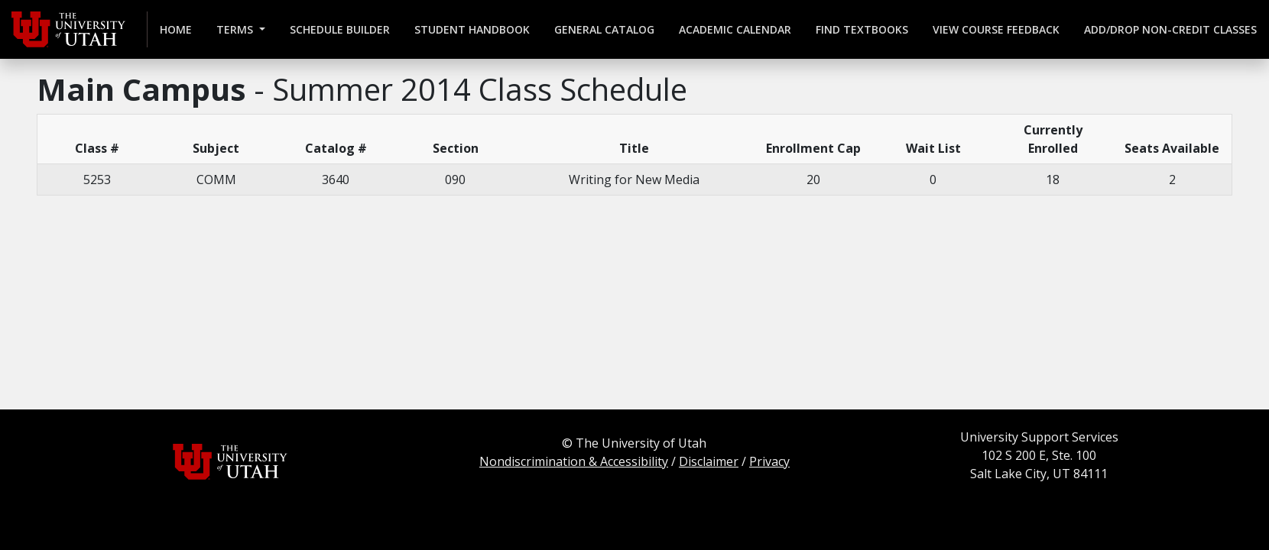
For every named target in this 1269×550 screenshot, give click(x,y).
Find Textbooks (862, 29)
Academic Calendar (735, 29)
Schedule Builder (340, 29)
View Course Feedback (996, 29)
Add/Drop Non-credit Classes (1170, 29)
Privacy (769, 461)
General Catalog (604, 29)
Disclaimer (708, 461)
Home (176, 29)
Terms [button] (236, 29)
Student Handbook (472, 29)
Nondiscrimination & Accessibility (573, 461)
